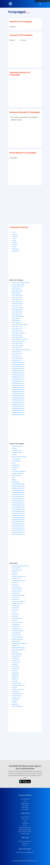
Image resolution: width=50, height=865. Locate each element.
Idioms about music (17, 328)
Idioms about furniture (17, 307)
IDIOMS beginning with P (18, 393)
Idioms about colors (17, 297)
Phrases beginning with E (18, 492)
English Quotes (25, 805)
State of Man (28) (16, 683)
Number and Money (17, 452)
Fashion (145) (15, 607)
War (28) (14, 702)
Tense (25, 821)
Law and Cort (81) (16, 635)
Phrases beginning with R (18, 519)
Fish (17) (14, 612)
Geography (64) (16, 624)
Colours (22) (15, 584)
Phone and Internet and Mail (19, 456)
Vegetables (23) (16, 698)
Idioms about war (16, 356)
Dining (13, 463)
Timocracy (14, 234)
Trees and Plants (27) (17, 693)
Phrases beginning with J (18, 503)
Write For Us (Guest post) (25, 841)
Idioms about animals (17, 291)
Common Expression (17, 446)
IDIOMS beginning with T (18, 402)
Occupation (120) (16, 656)
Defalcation (15, 236)
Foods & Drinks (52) (17, 618)
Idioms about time (16, 351)
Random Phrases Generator (25, 831)
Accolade (14, 242)
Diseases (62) (15, 599)
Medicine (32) (15, 645)
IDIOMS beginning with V (18, 406)
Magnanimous (15, 251)
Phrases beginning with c (18, 488)
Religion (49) (15, 674)
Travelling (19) (15, 691)
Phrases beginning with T (18, 523)
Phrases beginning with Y (18, 532)
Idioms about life (16, 320)
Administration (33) (17, 570)
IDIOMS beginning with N (18, 389)
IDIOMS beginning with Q (18, 395)
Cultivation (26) (16, 593)
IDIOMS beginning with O (18, 391)
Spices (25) (15, 681)
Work (13, 477)
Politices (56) (15, 668)
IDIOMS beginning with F (18, 372)
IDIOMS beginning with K (18, 383)
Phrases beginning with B (18, 486)
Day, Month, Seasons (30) (18, 595)
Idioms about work (16, 360)
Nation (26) (15, 651)
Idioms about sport (17, 347)
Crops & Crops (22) (17, 591)
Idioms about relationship (18, 341)
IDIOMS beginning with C (18, 366)
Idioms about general (17, 309)
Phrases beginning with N (18, 511)
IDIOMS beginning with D (18, 368)
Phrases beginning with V (18, 528)
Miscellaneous (15, 482)
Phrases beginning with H (18, 498)
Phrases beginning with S (18, 521)
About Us (25, 845)
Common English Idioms (18, 284)
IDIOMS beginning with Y (18, 412)
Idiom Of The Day (25, 817)
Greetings (14, 448)
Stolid (13, 232)
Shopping (14, 469)
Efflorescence (15, 249)
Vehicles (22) (15, 700)
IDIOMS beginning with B (18, 364)
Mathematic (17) (16, 641)
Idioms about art (16, 293)
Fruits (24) (14, 620)
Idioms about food (16, 305)
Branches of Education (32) (19, 576)
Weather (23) (15, 704)
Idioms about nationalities (18, 333)
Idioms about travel (17, 354)
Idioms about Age (16, 289)
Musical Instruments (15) (18, 649)
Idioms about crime (17, 299)
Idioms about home (17, 314)
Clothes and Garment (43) (18, 580)
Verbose (14, 240)
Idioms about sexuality (17, 345)
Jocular (14, 238)
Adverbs (25, 825)
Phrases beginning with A (18, 484)
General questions (16, 475)
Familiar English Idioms (18, 286)
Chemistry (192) (16, 578)
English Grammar (25, 803)
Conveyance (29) (16, 586)
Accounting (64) (16, 568)
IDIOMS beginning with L (18, 385)
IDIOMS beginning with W (18, 408)
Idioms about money (17, 326)
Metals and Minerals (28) (18, 647)
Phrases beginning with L (18, 507)
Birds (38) (14, 574)
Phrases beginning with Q (18, 517)
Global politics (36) (17, 628)
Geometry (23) (15, 626)
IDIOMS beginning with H (18, 377)
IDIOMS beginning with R (18, 398)
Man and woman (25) (17, 639)
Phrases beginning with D (18, 490)
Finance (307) (15, 609)
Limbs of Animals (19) (17, 637)
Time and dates (16, 458)
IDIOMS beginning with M (18, 387)
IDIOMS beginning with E (18, 370)
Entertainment (15, 467)
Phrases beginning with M (18, 509)
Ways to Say (25, 819)
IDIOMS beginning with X (18, 410)
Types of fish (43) (16, 695)
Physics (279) (15, 666)
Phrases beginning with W (18, 530)
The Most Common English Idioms (20, 282)
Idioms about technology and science (21, 349)
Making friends (16, 465)
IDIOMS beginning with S (18, 400)
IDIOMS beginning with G (18, 374)
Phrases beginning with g (18, 496)
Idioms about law (16, 318)
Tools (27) (14, 687)
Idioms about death (17, 301)
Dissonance (15, 244)
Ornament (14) (15, 660)
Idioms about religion (17, 343)
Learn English (25, 809)
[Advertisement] (25, 54)
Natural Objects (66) (17, 654)
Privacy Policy (25, 843)
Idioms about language (18, 316)
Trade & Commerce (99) (18, 689)
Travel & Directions (16, 450)
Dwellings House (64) (17, 603)
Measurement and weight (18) (19, 643)
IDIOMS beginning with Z (18, 414)
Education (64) (15, 605)
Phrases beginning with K (18, 505)
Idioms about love (16, 322)
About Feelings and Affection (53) (20, 566)
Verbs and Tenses (25, 799)
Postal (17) (15, 670)
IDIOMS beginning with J (18, 381)
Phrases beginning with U (18, 526)
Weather (14, 479)
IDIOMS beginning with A (18, 362)
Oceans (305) (15, 658)
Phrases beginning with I (18, 500)
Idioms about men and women (19, 324)
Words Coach (24, 860)
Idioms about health (17, 312)
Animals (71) (15, 572)
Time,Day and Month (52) (18, 685)
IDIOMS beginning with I (18, 379)
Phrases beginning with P (18, 515)
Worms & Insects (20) (17, 706)
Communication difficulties (18, 471)
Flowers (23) (15, 616)
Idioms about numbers (17, 337)
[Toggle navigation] (40, 4)
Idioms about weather (17, 358)
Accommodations (16, 461)
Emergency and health (17, 473)
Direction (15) (15, 597)
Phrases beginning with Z (18, 534)
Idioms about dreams (17, 303)
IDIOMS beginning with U (18, 404)
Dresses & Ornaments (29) (18, 601)
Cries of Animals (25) (17, 589)
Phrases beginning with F (18, 494)
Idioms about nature (17, 335)
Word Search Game (25, 833)
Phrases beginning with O (18, 513)
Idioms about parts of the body (20, 339)
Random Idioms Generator (25, 829)
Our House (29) (16, 662)
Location (14, 454)
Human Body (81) (16, 633)
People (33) (15, 664)
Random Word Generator (25, 827)
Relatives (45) (15, 672)
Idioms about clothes (17, 295)
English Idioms (25, 807)
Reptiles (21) (15, 677)
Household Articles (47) (18, 630)
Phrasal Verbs (25, 823)
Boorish (14, 246)
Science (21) (15, 679)
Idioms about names (17, 330)
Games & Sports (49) (17, 622)
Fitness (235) (15, 614)
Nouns (25, 801)
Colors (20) (15, 582)
